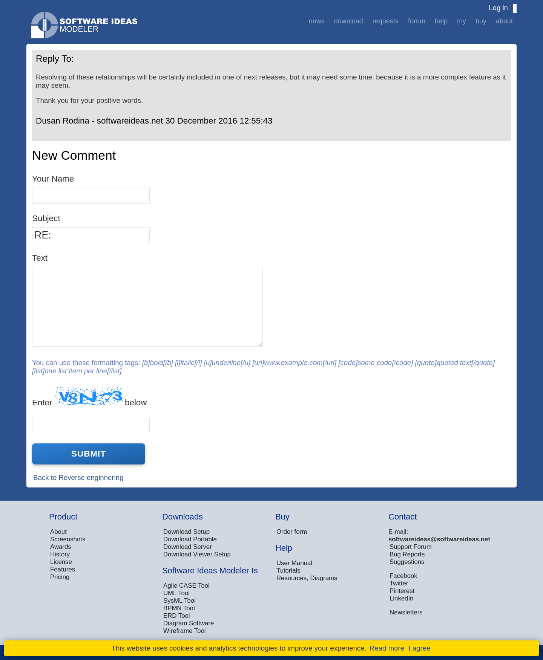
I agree (419, 648)
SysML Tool (179, 600)
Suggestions (407, 561)
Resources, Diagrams (306, 578)
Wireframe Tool (184, 630)
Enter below (89, 397)
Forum (416, 21)
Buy (481, 21)
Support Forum (411, 546)
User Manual (294, 563)
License (61, 561)
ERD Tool (176, 615)
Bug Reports (407, 554)
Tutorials (288, 570)
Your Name (53, 178)
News (317, 21)
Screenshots (67, 539)
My (461, 21)
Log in (498, 8)
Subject (46, 218)
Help (441, 21)
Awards (60, 546)
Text (40, 258)
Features (62, 569)
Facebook (403, 575)
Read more (387, 648)
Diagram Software (188, 623)
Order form (291, 531)
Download (348, 21)
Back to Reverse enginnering (78, 477)
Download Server (187, 546)
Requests (386, 21)
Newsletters (406, 612)
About (504, 21)
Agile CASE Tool (186, 585)
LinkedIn (401, 598)
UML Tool (176, 593)
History (60, 554)
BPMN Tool (179, 608)
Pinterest (402, 590)
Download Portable (190, 539)
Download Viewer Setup (197, 554)
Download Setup (186, 531)
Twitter (399, 583)
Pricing (59, 577)
